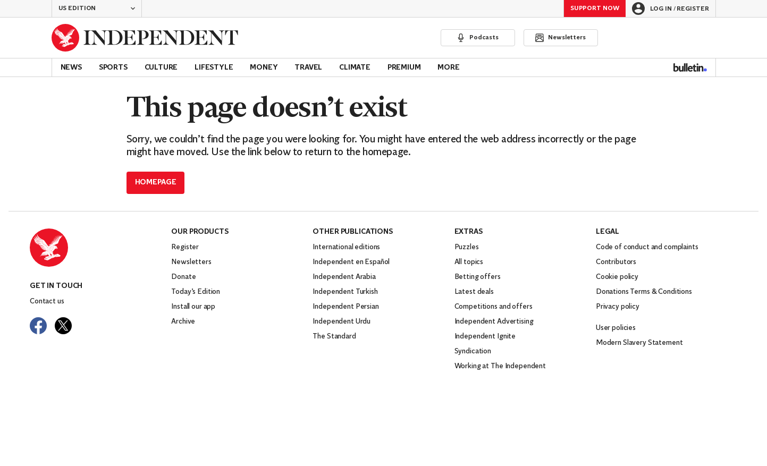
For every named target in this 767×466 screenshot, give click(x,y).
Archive (183, 322)
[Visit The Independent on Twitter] (63, 325)
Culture (161, 68)
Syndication (472, 351)
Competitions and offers (493, 307)
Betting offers (477, 277)
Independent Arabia (344, 277)
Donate (183, 277)
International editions (346, 247)
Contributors (616, 262)
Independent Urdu (341, 322)
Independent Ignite (485, 337)
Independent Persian (345, 307)
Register (185, 247)
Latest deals (474, 292)
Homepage (155, 183)
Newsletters (191, 262)
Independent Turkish (345, 292)
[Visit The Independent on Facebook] (38, 325)
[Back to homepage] (145, 38)
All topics (469, 262)
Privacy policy (617, 307)
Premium (404, 68)
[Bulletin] (690, 67)
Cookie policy (617, 277)
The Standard (334, 337)
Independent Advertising (494, 322)
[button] (97, 8)
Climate (354, 68)
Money (263, 68)
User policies (616, 328)
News (71, 68)
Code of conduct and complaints (647, 247)
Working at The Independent (500, 366)
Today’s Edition (195, 292)
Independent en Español (351, 262)
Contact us (47, 302)
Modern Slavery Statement (639, 343)
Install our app (193, 307)
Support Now (594, 8)
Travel (308, 68)
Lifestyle (214, 68)
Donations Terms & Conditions (644, 292)
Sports (113, 68)
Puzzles (466, 247)
